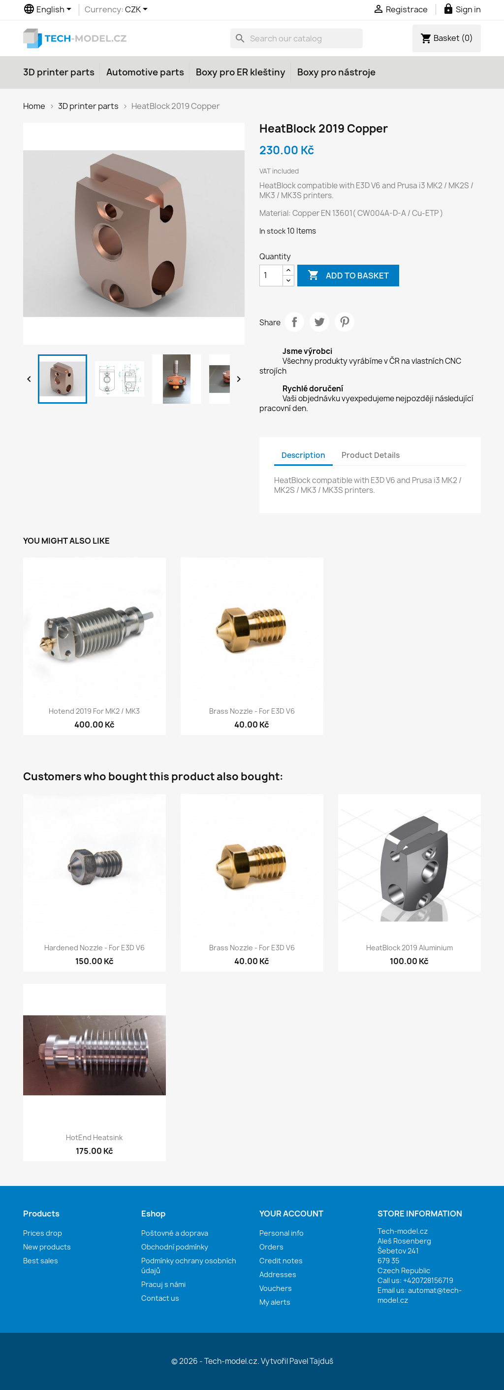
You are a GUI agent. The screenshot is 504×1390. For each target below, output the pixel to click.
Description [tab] (303, 455)
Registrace (401, 9)
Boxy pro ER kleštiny (240, 72)
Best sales (40, 1260)
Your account (291, 1213)
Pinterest (344, 322)
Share (294, 322)
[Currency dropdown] (138, 10)
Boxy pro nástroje (336, 72)
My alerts (274, 1302)
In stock (272, 231)
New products (47, 1246)
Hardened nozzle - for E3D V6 (94, 947)
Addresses (277, 1274)
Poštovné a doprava (174, 1233)
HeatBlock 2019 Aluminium (409, 947)
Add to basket (348, 275)
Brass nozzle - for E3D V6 (252, 711)
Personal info (281, 1233)
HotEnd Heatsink (94, 1137)
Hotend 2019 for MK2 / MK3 (94, 711)
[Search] (296, 38)
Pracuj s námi (163, 1284)
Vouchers (275, 1288)
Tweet (319, 322)
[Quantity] (271, 275)
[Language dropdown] (49, 10)
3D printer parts (58, 72)
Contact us (160, 1298)
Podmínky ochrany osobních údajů (188, 1265)
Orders (271, 1246)
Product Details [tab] (371, 455)
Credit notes (281, 1260)
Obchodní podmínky (174, 1246)
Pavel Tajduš (311, 1361)
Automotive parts (145, 72)
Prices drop (42, 1233)
